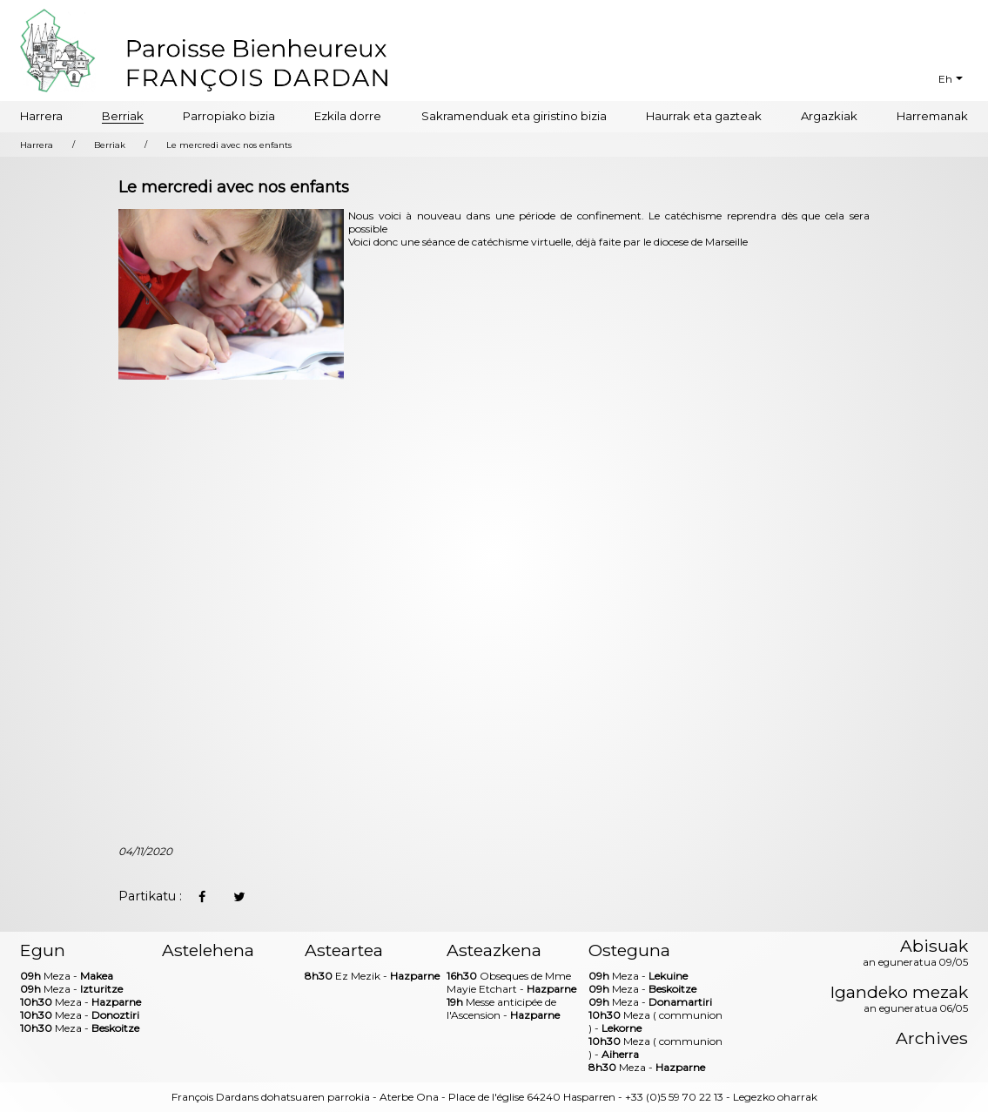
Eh (945, 78)
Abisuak (915, 953)
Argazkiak (829, 116)
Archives (932, 1038)
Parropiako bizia (229, 116)
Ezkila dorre (347, 116)
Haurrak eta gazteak (704, 116)
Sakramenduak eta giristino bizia (514, 116)
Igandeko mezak (899, 1000)
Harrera (41, 116)
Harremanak (932, 116)
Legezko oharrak (775, 1096)
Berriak (123, 116)
